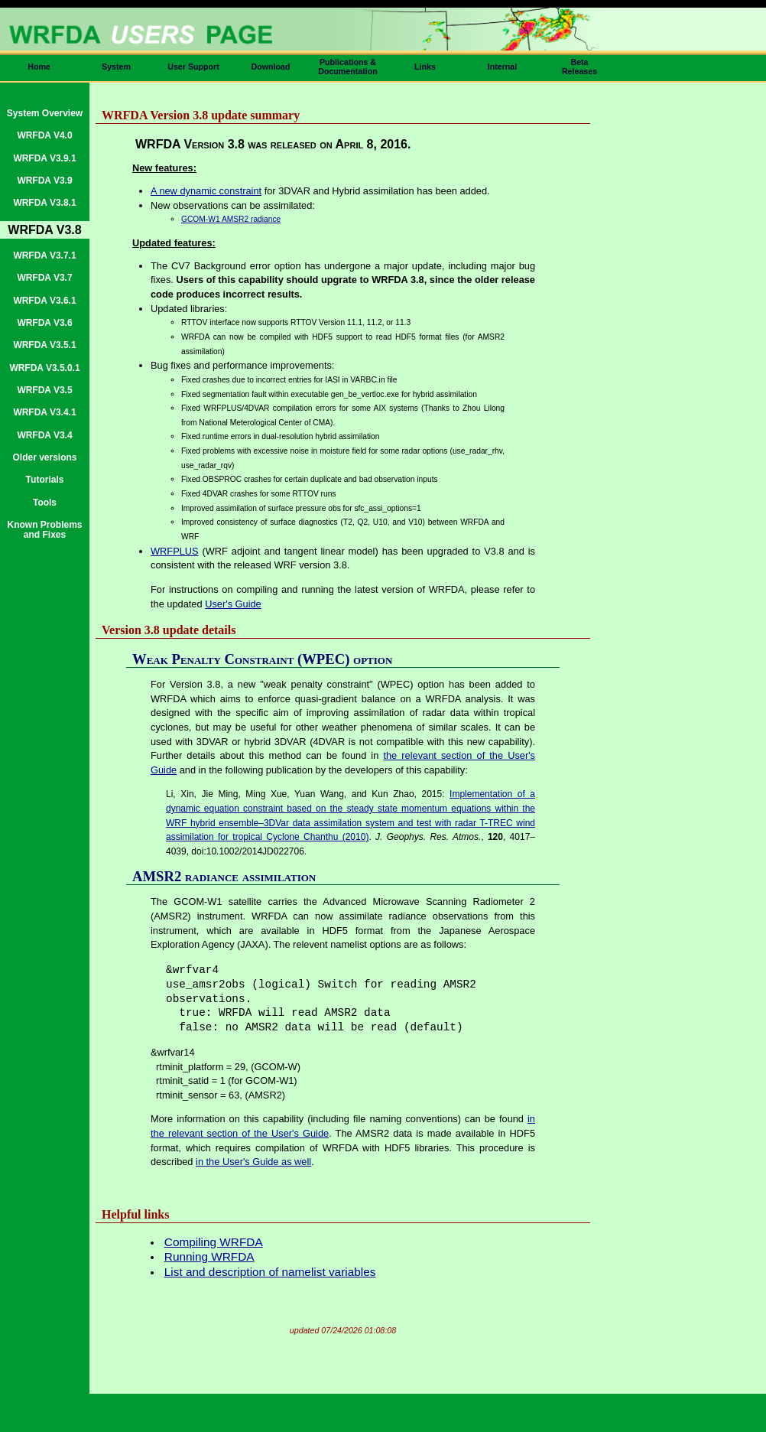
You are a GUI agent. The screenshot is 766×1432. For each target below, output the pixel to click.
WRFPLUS (175, 551)
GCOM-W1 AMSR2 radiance (231, 219)
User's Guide (233, 604)
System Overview (45, 113)
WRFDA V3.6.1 (44, 300)
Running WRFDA (209, 1256)
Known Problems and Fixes (44, 529)
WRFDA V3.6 (44, 322)
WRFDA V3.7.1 (44, 255)
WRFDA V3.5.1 (44, 345)
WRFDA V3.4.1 (44, 412)
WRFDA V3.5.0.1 (44, 368)
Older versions (44, 457)
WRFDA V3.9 (44, 180)
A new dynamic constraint (206, 191)
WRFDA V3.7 (44, 277)
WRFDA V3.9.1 (44, 158)
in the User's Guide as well (253, 1161)
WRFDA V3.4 (44, 435)
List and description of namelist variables (270, 1271)
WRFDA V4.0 (44, 135)
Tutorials (45, 479)
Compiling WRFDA (213, 1241)
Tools (45, 502)
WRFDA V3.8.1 (44, 202)
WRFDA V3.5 (44, 390)
